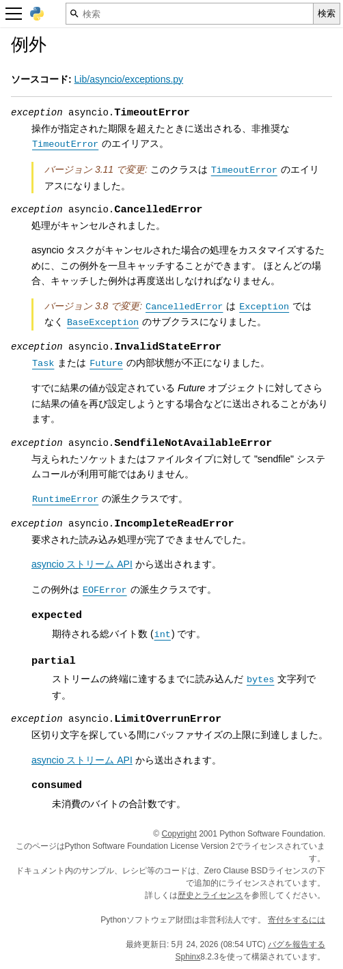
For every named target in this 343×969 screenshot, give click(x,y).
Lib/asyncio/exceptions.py (129, 79)
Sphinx (188, 956)
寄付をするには (296, 920)
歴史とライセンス (210, 895)
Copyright (179, 834)
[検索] (189, 13)
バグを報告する (296, 944)
